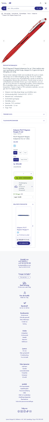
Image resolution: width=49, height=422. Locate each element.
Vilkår (24, 393)
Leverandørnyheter (24, 371)
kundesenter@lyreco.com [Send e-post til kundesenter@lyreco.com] (24, 265)
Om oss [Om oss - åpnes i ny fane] (24, 351)
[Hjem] (2, 13)
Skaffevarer (24, 342)
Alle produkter (7, 13)
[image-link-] (23, 218)
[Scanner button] (46, 8)
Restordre (24, 339)
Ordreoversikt (24, 335)
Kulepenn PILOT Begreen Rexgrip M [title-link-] (23, 229)
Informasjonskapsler (24, 386)
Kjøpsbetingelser (24, 388)
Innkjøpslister (24, 333)
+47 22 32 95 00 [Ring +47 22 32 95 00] (24, 263)
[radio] (15, 152)
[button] (24, 40)
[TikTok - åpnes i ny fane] (27, 411)
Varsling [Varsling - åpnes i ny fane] (25, 324)
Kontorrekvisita (15, 13)
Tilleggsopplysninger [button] (24, 121)
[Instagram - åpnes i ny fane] (24, 411)
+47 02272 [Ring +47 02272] (22, 261)
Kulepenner (34, 13)
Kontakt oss (24, 322)
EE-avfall (24, 377)
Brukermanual (24, 315)
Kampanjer (24, 375)
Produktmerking (25, 355)
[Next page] (44, 40)
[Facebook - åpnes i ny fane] (18, 411)
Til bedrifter (24, 373)
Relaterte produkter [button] (23, 204)
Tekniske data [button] (24, 114)
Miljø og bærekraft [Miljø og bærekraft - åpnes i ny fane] (24, 353)
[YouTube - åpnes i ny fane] (30, 411)
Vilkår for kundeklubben (24, 395)
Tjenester (24, 368)
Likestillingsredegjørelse (24, 397)
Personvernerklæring (24, 391)
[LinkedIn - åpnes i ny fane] (21, 411)
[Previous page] (4, 40)
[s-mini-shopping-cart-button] (45, 3)
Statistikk (24, 337)
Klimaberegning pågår (23, 235)
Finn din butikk (24, 357)
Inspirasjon (24, 366)
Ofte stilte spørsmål (24, 317)
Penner (29, 13)
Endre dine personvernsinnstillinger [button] (24, 401)
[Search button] (39, 8)
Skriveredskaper (22, 13)
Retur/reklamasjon (24, 319)
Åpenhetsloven (24, 399)
